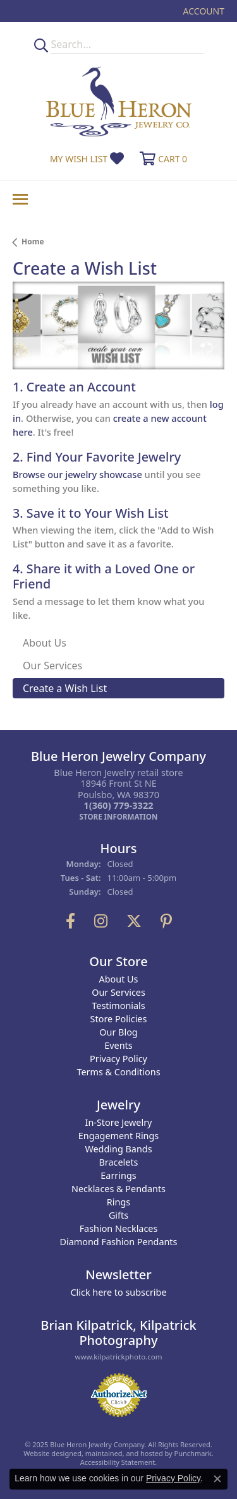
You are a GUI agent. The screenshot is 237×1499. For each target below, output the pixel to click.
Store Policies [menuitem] (118, 1019)
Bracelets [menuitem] (118, 1162)
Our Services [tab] (52, 665)
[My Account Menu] (203, 11)
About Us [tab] (44, 643)
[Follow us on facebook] (70, 921)
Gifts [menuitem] (118, 1215)
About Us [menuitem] (118, 979)
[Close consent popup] (217, 1479)
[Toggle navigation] (20, 199)
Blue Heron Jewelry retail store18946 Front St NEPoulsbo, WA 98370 (118, 794)
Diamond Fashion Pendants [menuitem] (119, 1242)
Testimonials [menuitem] (118, 1006)
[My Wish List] (87, 159)
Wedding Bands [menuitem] (118, 1149)
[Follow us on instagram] (101, 921)
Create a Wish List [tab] (65, 688)
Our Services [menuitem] (118, 992)
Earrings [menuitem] (118, 1175)
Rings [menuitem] (118, 1202)
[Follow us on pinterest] (166, 921)
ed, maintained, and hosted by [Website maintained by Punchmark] (123, 1453)
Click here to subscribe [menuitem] (118, 1292)
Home (32, 241)
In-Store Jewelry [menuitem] (118, 1122)
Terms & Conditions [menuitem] (118, 1072)
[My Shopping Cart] (162, 159)
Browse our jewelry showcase (77, 474)
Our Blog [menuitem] (118, 1032)
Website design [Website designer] (48, 1453)
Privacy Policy (173, 1478)
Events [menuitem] (118, 1045)
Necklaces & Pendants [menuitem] (118, 1189)
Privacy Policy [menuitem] (118, 1059)
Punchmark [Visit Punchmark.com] (193, 1453)
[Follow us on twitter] (134, 921)
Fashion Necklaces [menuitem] (119, 1228)
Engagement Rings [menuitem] (118, 1136)
